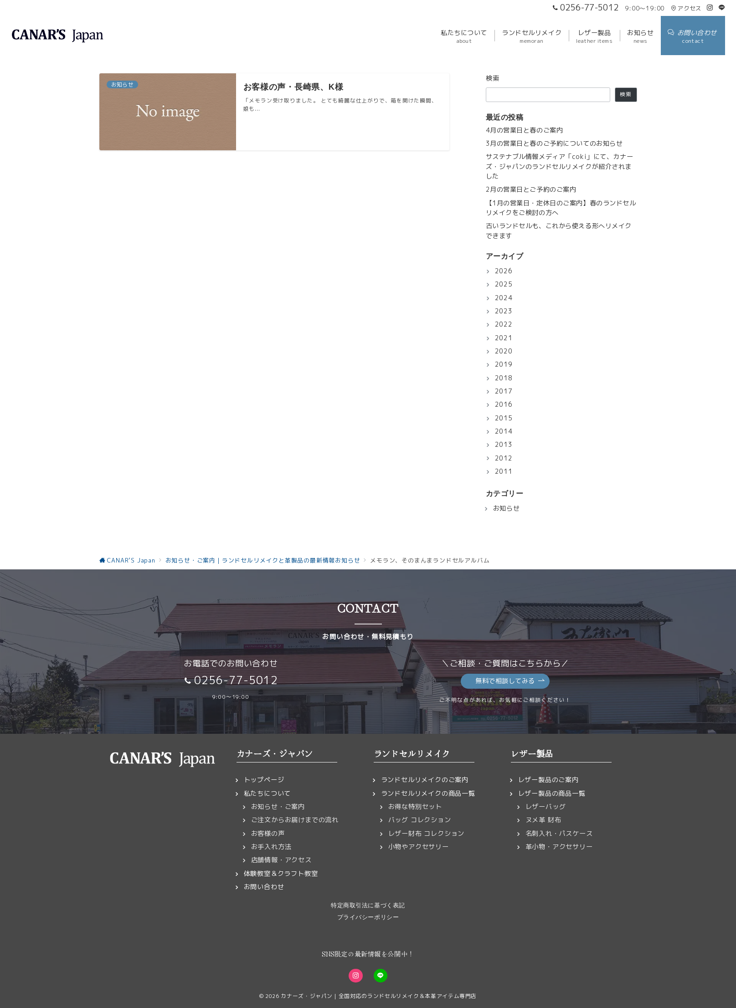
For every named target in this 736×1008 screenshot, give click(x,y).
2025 (504, 284)
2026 (504, 271)
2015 (504, 418)
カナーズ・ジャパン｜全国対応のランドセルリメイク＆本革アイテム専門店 (379, 996)
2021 (504, 338)
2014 (504, 431)
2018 (504, 378)
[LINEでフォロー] (722, 8)
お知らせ (506, 508)
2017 (504, 391)
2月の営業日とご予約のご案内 (531, 189)
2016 (504, 404)
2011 (504, 471)
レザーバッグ (545, 806)
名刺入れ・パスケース (559, 833)
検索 (493, 78)
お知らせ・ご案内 (278, 806)
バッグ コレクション (419, 819)
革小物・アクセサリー (559, 846)
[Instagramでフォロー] (710, 8)
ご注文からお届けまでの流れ (295, 819)
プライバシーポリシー (368, 917)
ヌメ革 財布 (543, 819)
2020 (504, 351)
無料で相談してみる (510, 681)
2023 (504, 311)
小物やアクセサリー (418, 846)
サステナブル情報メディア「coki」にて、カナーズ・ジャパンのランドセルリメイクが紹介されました (559, 166)
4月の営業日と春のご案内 (524, 130)
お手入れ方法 (271, 846)
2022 (504, 324)
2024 (504, 297)
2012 (504, 458)
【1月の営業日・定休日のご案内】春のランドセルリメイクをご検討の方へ (561, 208)
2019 (504, 364)
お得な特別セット (415, 806)
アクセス (686, 8)
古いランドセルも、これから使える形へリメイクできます (559, 230)
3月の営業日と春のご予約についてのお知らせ (554, 143)
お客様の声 (268, 833)
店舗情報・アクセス (281, 860)
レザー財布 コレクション (426, 833)
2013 (504, 444)
